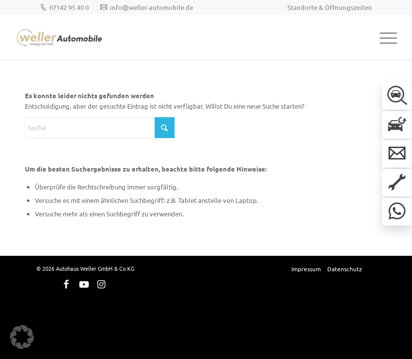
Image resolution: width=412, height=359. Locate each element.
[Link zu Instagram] (101, 284)
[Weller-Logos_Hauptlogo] (60, 37)
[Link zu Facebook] (66, 284)
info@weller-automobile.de (151, 7)
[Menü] (383, 37)
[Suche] (100, 127)
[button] (22, 337)
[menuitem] (327, 7)
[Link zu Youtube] (83, 284)
